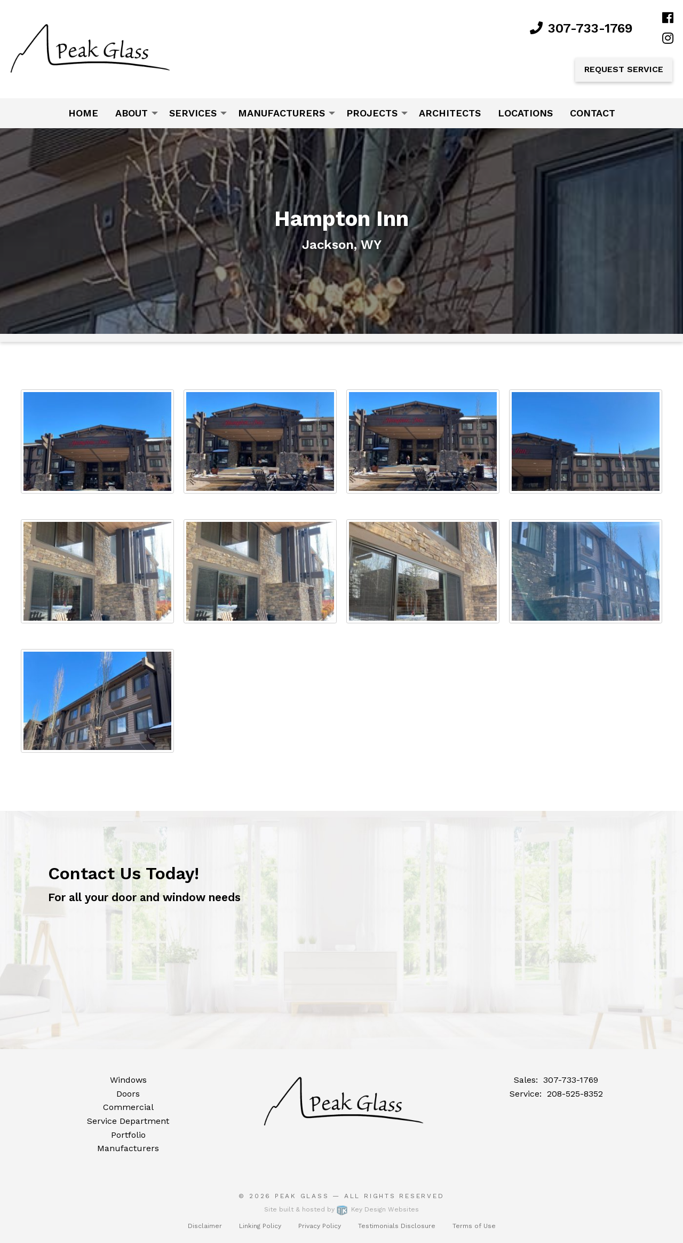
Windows (128, 1080)
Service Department (128, 1121)
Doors (128, 1094)
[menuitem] (83, 113)
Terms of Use (474, 1226)
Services (193, 113)
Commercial (128, 1107)
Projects (372, 113)
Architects (450, 113)
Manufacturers (281, 113)
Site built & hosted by (341, 1209)
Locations (525, 113)
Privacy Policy (319, 1226)
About (131, 113)
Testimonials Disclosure (396, 1226)
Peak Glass (302, 1196)
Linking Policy (260, 1226)
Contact (592, 113)
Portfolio (128, 1135)
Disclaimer (205, 1226)
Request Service (623, 69)
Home (83, 113)
